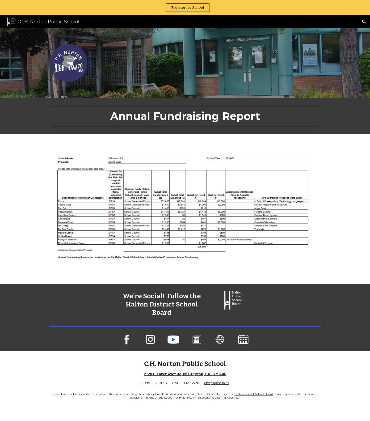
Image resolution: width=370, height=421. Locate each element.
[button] (364, 21)
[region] (185, 7)
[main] (185, 116)
